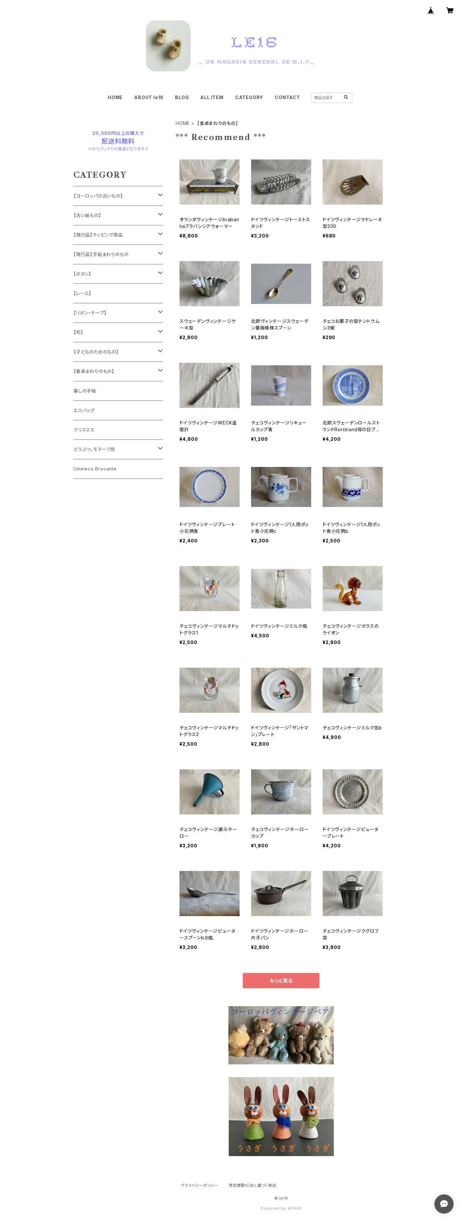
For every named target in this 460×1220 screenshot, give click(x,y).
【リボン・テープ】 (90, 312)
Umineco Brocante (95, 468)
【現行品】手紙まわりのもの (100, 254)
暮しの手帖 (84, 390)
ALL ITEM (211, 97)
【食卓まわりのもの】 (93, 371)
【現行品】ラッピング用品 (98, 234)
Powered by (281, 1208)
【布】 (78, 332)
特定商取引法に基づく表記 (253, 1185)
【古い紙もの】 (87, 215)
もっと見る (281, 980)
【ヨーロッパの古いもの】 (98, 195)
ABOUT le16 (149, 97)
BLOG (182, 97)
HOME (115, 97)
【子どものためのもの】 (96, 351)
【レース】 (82, 293)
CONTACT (287, 97)
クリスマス (84, 429)
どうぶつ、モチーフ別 (94, 449)
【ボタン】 (82, 273)
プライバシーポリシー (199, 1185)
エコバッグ (84, 410)
